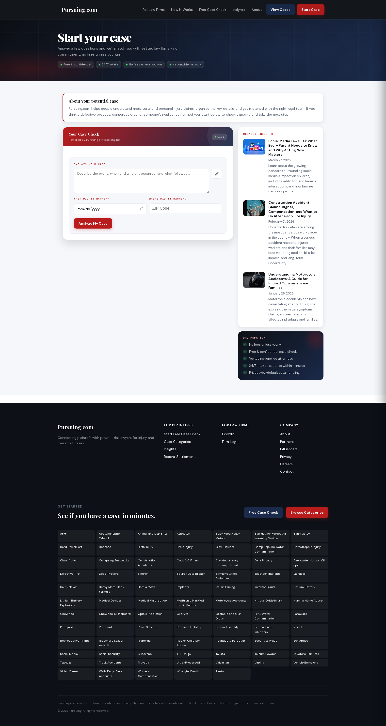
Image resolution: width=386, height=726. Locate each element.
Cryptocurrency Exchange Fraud (227, 562)
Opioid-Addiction (150, 614)
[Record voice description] (216, 174)
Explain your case (90, 164)
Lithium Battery (304, 587)
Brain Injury (185, 547)
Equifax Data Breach (191, 574)
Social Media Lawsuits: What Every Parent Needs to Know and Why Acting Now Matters (292, 148)
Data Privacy (263, 560)
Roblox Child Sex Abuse (188, 643)
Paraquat (105, 627)
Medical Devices (110, 600)
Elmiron (143, 574)
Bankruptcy (301, 534)
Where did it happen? (168, 198)
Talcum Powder (265, 654)
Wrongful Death (188, 671)
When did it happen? (91, 198)
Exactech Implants (268, 574)
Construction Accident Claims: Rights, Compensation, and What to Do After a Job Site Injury (292, 209)
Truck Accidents (110, 662)
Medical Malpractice (152, 600)
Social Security (109, 654)
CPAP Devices (225, 547)
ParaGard (300, 614)
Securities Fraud (266, 641)
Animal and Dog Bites (153, 534)
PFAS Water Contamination (265, 616)
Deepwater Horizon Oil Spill (309, 562)
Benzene (105, 547)
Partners (287, 441)
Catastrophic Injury (307, 547)
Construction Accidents (147, 562)
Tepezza (66, 662)
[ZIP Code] (185, 208)
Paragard (66, 627)
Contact (287, 471)
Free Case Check (212, 9)
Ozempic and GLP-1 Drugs (229, 616)
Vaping (259, 662)
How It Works (182, 9)
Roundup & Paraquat (230, 641)
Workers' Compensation (148, 673)
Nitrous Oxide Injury (268, 600)
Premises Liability (189, 627)
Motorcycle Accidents (231, 600)
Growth (228, 434)
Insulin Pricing (225, 587)
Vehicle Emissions (305, 662)
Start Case (310, 9)
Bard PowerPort (71, 547)
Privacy (286, 456)
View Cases (280, 9)
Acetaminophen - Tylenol (111, 536)
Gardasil (299, 574)
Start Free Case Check (182, 434)
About (257, 9)
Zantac (220, 671)
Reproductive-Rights (75, 641)
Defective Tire (70, 574)
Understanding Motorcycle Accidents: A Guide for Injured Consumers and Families (292, 281)
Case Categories (177, 441)
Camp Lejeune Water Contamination (269, 549)
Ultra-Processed (188, 662)
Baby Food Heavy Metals (228, 536)
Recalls (298, 627)
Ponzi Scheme (147, 627)
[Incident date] (110, 208)
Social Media (69, 654)
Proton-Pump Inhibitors (264, 629)
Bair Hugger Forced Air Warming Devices (270, 536)
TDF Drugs (184, 654)
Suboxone (145, 654)
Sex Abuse (300, 641)
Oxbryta (182, 614)
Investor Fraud (265, 587)
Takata (220, 654)
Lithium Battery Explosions (71, 603)
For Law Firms (154, 9)
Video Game (69, 671)
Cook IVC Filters (188, 560)
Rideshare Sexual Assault (111, 643)
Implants (183, 587)
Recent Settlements (180, 456)
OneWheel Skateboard (115, 614)
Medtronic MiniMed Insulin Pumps (190, 603)
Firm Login (230, 441)
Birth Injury (145, 547)
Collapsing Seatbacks (114, 560)
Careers (286, 464)
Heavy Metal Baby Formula (111, 589)
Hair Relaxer (68, 587)
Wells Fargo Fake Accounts (110, 673)
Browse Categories (307, 512)
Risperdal (144, 641)
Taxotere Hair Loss (306, 654)
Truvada (143, 662)
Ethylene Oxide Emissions (226, 576)
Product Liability (227, 627)
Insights (239, 9)
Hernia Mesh (146, 587)
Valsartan (222, 662)
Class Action (69, 560)
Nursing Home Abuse (307, 600)
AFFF (63, 534)
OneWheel (67, 614)
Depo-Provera (109, 574)
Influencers (289, 449)
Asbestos (183, 534)
